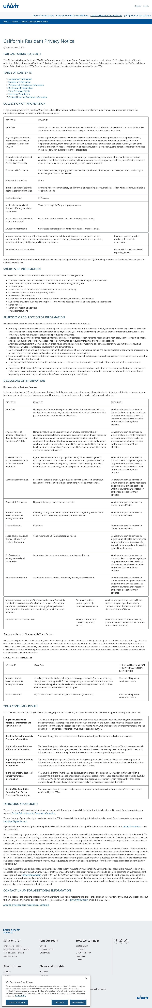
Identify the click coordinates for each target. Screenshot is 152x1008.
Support (79, 960)
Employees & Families (12, 946)
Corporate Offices (47, 949)
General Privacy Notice (43, 15)
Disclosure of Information (20, 88)
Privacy (15, 21)
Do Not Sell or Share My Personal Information (33, 813)
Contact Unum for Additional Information (27, 97)
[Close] (86, 978)
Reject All (60, 1002)
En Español (80, 949)
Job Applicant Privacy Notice (137, 15)
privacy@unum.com (132, 826)
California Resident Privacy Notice (106, 15)
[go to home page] (11, 8)
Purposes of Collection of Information (26, 85)
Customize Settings (17, 1002)
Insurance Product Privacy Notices (72, 15)
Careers (43, 946)
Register (138, 6)
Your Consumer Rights (19, 91)
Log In (146, 6)
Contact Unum (82, 946)
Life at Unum (45, 953)
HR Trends (44, 971)
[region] (46, 991)
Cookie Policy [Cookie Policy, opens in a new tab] (20, 996)
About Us (7, 971)
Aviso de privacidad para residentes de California (26, 905)
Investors (7, 975)
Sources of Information (19, 82)
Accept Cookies (78, 1002)
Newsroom (44, 975)
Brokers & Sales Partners (13, 953)
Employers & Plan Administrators (16, 949)
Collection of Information (20, 79)
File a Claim (80, 956)
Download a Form (83, 953)
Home (5, 21)
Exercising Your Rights (19, 94)
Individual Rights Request (15, 821)
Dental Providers (10, 956)
